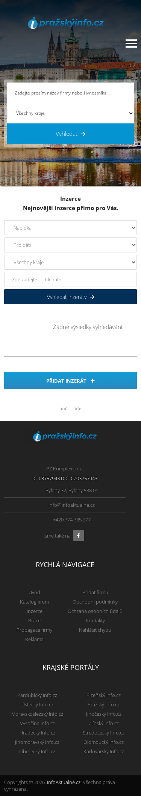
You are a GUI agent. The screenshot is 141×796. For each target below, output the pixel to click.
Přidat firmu (95, 592)
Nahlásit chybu (95, 629)
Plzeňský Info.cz (103, 695)
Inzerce (34, 611)
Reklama (34, 639)
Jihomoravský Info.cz (37, 742)
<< (63, 408)
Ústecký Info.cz (37, 704)
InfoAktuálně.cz (63, 782)
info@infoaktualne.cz (72, 505)
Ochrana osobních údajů (95, 611)
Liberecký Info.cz (37, 751)
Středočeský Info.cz (103, 732)
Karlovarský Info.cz (103, 751)
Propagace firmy (34, 629)
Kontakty (95, 620)
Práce (34, 620)
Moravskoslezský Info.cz (37, 713)
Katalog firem (34, 601)
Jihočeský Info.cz (103, 713)
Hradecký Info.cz (37, 732)
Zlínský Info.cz (104, 723)
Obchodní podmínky (95, 601)
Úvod (34, 592)
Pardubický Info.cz (37, 695)
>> (77, 408)
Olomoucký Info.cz (103, 742)
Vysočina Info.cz (37, 723)
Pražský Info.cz (104, 704)
